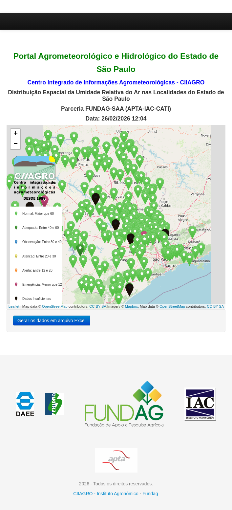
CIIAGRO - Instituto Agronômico (105, 493)
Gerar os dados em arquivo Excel (51, 320)
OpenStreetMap (55, 306)
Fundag (150, 493)
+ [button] (15, 134)
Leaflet (14, 306)
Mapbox (131, 306)
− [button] (15, 144)
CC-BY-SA (97, 306)
